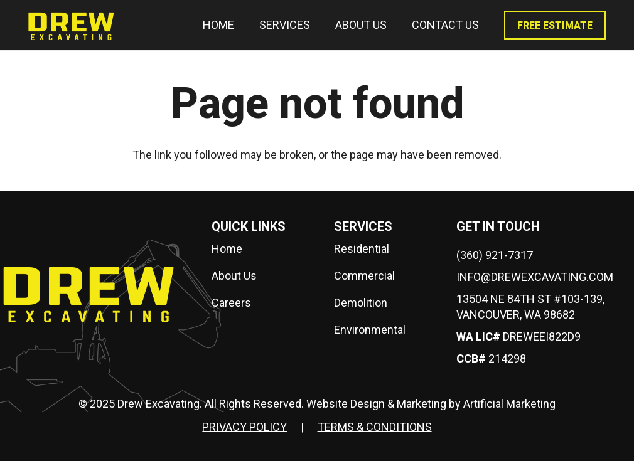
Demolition (360, 302)
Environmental (370, 329)
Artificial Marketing (509, 403)
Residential (361, 248)
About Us (234, 275)
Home (227, 248)
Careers (231, 302)
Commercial (364, 275)
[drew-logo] (71, 25)
